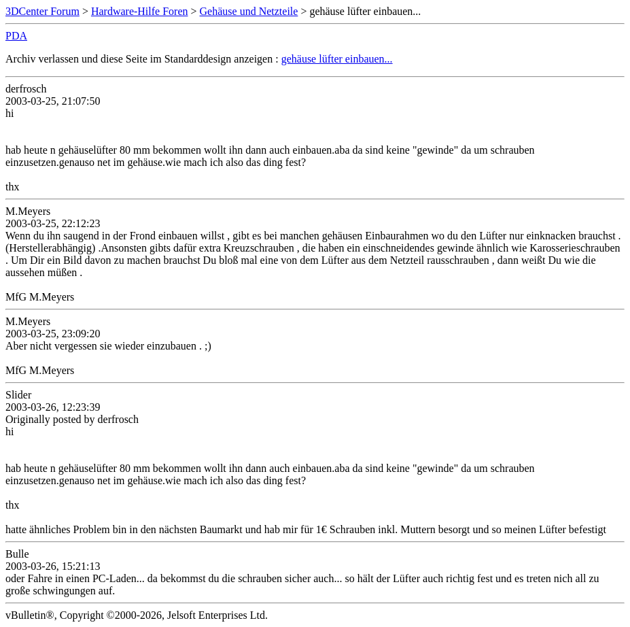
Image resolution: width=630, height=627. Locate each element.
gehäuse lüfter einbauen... (337, 59)
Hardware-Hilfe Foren (139, 11)
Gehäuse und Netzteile (249, 11)
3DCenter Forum (42, 11)
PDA (16, 35)
